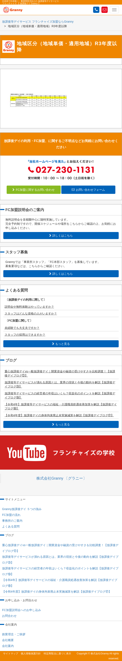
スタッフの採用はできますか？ (25, 334)
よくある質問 (11, 526)
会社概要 (8, 640)
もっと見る (61, 343)
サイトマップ (10, 653)
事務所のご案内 (12, 520)
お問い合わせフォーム (88, 189)
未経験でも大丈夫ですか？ (22, 327)
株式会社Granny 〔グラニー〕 (61, 478)
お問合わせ (9, 615)
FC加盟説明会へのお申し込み (21, 610)
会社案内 (8, 646)
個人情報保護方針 (31, 653)
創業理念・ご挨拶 (13, 634)
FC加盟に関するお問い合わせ (33, 189)
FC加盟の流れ (11, 514)
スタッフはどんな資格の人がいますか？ (31, 313)
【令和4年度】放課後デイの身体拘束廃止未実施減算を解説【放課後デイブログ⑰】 (59, 415)
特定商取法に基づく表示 (57, 653)
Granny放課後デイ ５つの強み (22, 509)
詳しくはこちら (61, 235)
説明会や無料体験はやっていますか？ (29, 306)
